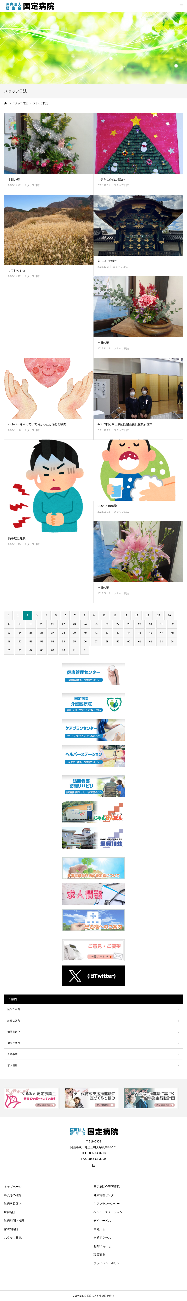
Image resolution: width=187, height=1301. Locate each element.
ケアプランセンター (107, 1203)
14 (147, 615)
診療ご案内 (13, 1020)
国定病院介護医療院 (107, 1186)
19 (31, 624)
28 (128, 624)
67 (31, 650)
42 (107, 632)
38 (63, 632)
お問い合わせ (102, 1246)
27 (118, 624)
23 (74, 624)
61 (139, 641)
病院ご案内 (13, 1009)
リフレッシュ (17, 270)
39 (74, 632)
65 (9, 650)
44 (128, 632)
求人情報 (12, 1065)
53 (52, 641)
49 (9, 641)
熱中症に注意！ (18, 538)
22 (63, 624)
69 (52, 650)
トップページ (13, 1186)
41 (96, 632)
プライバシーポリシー (108, 1263)
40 (85, 632)
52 (41, 641)
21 (52, 624)
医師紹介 (10, 1212)
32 (172, 624)
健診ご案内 (13, 1043)
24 (85, 624)
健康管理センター (105, 1195)
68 (41, 650)
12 (125, 615)
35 (31, 632)
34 (19, 632)
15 (158, 615)
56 (85, 641)
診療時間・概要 (14, 1220)
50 (19, 641)
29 (139, 624)
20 (41, 624)
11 (115, 615)
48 (172, 632)
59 (118, 641)
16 (169, 615)
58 (107, 641)
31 (161, 624)
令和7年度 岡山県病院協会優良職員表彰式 (124, 424)
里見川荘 (99, 1229)
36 (41, 632)
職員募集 (99, 1254)
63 (161, 641)
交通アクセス (102, 1237)
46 (150, 632)
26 (107, 624)
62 (150, 641)
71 (74, 650)
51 (31, 641)
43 (118, 632)
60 (128, 641)
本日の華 (14, 179)
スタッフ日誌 (32, 185)
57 (96, 641)
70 (63, 650)
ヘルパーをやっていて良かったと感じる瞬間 (37, 424)
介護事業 (12, 1054)
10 (104, 615)
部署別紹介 (13, 1031)
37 (52, 632)
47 (161, 632)
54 (63, 641)
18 (19, 624)
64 (172, 641)
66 (19, 650)
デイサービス (102, 1220)
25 (96, 624)
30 (150, 624)
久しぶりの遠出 (107, 261)
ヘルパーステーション (108, 1212)
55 (74, 641)
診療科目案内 (13, 1203)
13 (136, 615)
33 (9, 632)
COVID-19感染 (107, 506)
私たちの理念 (13, 1195)
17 (9, 624)
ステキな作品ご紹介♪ (111, 179)
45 (139, 632)
